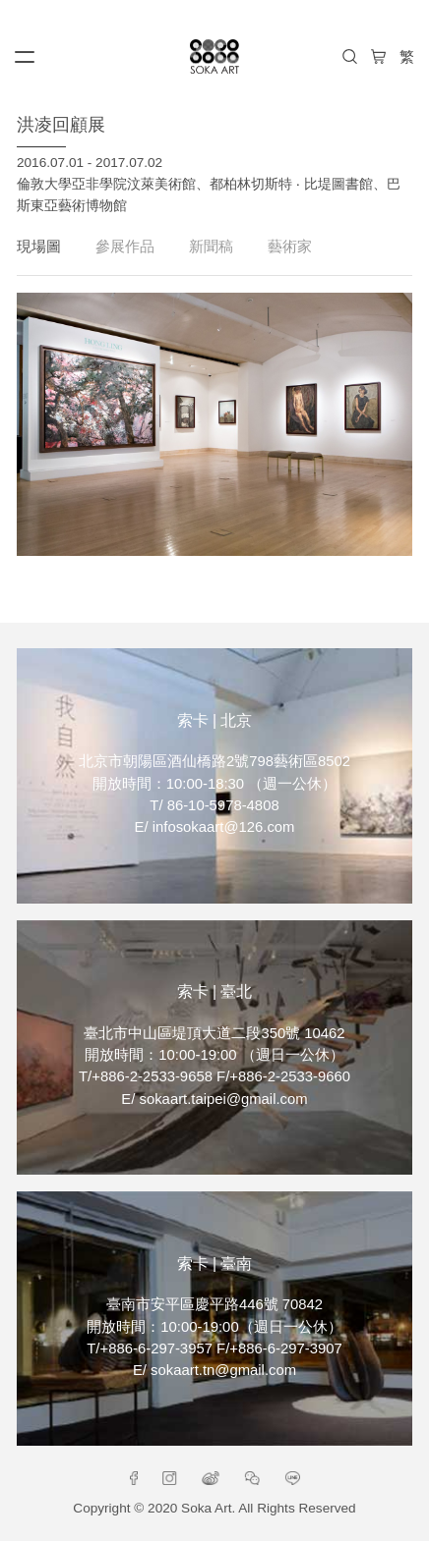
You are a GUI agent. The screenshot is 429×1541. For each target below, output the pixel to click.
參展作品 (124, 246)
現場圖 (39, 246)
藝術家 (290, 246)
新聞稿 (211, 246)
